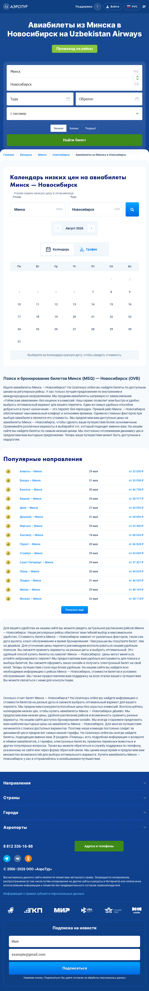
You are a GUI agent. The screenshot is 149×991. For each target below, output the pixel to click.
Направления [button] (74, 783)
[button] (88, 6)
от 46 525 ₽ (136, 580)
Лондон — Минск (30, 580)
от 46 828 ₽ (136, 544)
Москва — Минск (31, 598)
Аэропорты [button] (74, 827)
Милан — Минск (30, 589)
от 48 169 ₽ (136, 589)
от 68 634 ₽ (136, 535)
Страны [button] (74, 797)
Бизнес (74, 128)
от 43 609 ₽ (136, 553)
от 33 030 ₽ (136, 471)
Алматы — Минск (31, 471)
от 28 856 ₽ (136, 516)
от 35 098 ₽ (136, 480)
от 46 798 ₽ (136, 489)
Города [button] (74, 812)
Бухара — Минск (30, 480)
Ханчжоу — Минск (31, 535)
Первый (90, 128)
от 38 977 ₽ (136, 498)
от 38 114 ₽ (136, 598)
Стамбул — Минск (31, 553)
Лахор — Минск (29, 571)
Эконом (58, 128)
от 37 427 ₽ (136, 562)
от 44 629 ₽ (136, 571)
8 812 (18, 846)
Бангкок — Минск (31, 489)
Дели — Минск (29, 507)
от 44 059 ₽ (136, 507)
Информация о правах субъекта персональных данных (43, 893)
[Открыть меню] (144, 7)
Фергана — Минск (31, 526)
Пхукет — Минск (30, 544)
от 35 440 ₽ (136, 526)
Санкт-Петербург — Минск (36, 562)
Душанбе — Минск (31, 516)
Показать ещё (74, 609)
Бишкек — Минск (31, 498)
